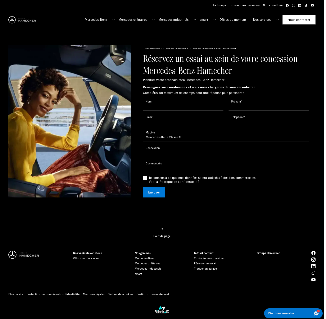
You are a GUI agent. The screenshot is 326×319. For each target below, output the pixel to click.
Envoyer (154, 192)
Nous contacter (299, 20)
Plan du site (15, 294)
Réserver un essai (205, 263)
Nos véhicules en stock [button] (87, 253)
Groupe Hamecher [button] (268, 253)
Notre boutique (272, 5)
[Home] (23, 20)
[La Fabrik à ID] (162, 310)
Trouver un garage (205, 268)
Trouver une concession (244, 5)
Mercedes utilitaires (132, 19)
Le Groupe (219, 5)
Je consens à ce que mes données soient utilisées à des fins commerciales (202, 180)
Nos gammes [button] (142, 253)
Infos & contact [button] (203, 253)
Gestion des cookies (120, 294)
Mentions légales (93, 294)
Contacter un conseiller (209, 258)
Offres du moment (232, 19)
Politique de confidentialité (179, 182)
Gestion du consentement (152, 294)
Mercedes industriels (173, 19)
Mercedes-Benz (96, 19)
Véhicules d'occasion (86, 258)
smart (204, 19)
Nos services (262, 19)
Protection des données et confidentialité (53, 294)
